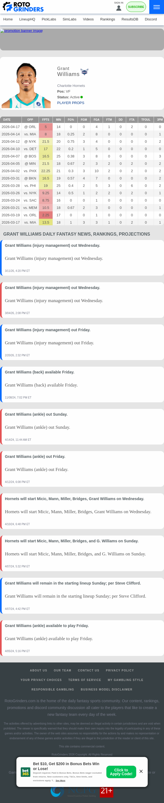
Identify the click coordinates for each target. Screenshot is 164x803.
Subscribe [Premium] (136, 6)
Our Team (62, 670)
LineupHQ (27, 19)
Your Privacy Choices (41, 680)
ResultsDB (130, 19)
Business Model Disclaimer (107, 689)
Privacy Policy (120, 670)
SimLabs (70, 19)
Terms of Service (84, 680)
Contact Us (88, 670)
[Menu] (156, 7)
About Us (38, 670)
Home (8, 19)
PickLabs (49, 19)
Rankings (107, 19)
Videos (88, 19)
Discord (151, 19)
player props (70, 103)
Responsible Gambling (53, 689)
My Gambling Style (126, 680)
